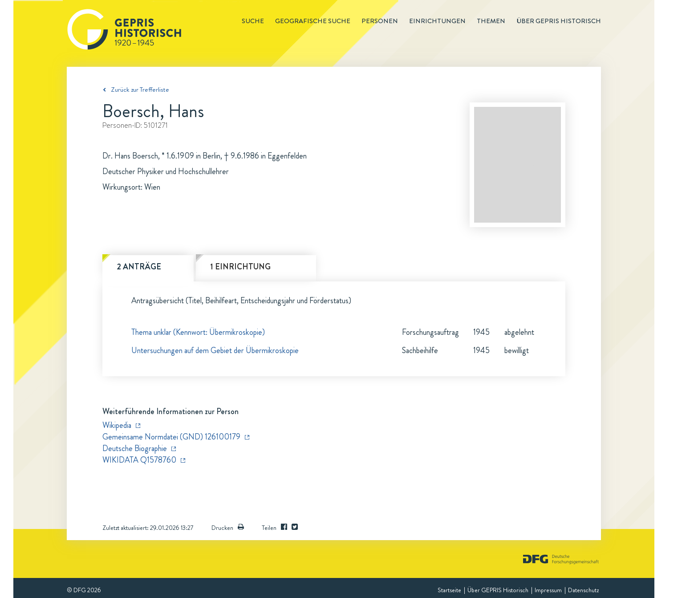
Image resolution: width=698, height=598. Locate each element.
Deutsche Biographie (134, 448)
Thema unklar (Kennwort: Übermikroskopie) (198, 332)
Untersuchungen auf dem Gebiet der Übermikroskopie (215, 350)
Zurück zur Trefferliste (140, 89)
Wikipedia (116, 425)
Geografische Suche (312, 21)
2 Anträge (139, 267)
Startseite (449, 590)
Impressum (548, 590)
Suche (253, 21)
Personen (379, 21)
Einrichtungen (437, 21)
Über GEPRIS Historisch (497, 590)
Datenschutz (583, 590)
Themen (491, 21)
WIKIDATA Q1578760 (139, 460)
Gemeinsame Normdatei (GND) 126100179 (171, 437)
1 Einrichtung (240, 267)
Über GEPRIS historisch (558, 21)
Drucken (227, 527)
